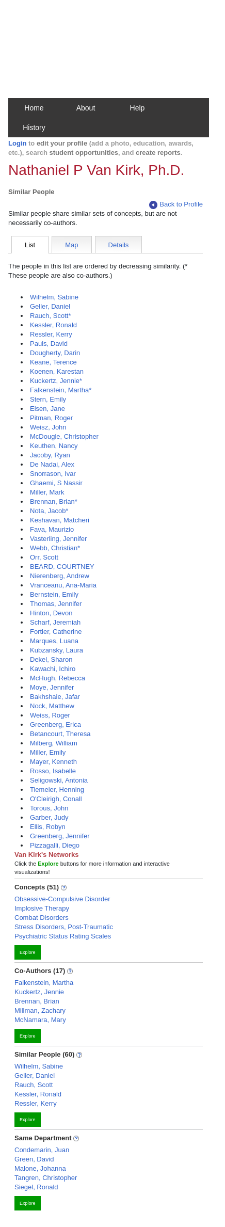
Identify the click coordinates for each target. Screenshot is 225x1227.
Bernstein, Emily (54, 594)
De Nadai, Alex (52, 464)
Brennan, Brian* (53, 501)
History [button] (34, 127)
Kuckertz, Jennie (39, 992)
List (30, 245)
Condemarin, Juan (41, 1150)
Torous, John (49, 808)
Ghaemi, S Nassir (56, 483)
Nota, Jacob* (49, 511)
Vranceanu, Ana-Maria (63, 585)
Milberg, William (53, 743)
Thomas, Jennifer (56, 604)
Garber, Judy (49, 817)
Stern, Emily (48, 399)
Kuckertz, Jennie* (56, 381)
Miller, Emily (48, 752)
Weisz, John (48, 427)
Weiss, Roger (50, 715)
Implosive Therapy (41, 908)
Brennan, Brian (36, 1001)
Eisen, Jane (47, 408)
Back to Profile (176, 204)
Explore (28, 952)
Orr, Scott (44, 557)
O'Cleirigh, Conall (56, 799)
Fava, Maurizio (52, 529)
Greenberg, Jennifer (60, 836)
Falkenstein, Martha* (60, 390)
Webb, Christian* (55, 548)
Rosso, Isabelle (53, 771)
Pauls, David (49, 343)
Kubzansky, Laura (56, 650)
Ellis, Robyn (48, 827)
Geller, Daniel (50, 306)
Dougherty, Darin (55, 353)
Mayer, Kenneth (53, 762)
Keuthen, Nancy (54, 446)
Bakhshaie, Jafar (55, 696)
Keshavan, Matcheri (59, 520)
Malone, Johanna (40, 1168)
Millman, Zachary (40, 1010)
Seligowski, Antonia (59, 780)
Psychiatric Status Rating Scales (62, 936)
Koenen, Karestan (57, 371)
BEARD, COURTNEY (62, 566)
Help (137, 108)
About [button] (85, 108)
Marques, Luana (54, 641)
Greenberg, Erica (55, 724)
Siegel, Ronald (36, 1187)
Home (33, 108)
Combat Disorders (41, 917)
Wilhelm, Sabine (54, 297)
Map (71, 245)
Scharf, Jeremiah (55, 622)
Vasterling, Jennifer (58, 539)
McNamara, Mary (40, 1020)
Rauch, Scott (33, 1085)
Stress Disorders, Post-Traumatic (63, 927)
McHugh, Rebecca (57, 678)
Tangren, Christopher (45, 1178)
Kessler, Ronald (53, 325)
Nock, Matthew (52, 706)
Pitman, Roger (51, 418)
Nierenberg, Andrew (59, 576)
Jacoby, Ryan (50, 455)
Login (17, 143)
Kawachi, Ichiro (52, 669)
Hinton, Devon (51, 613)
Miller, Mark (47, 492)
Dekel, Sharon (51, 659)
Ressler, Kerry (51, 334)
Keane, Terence (53, 362)
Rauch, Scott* (50, 316)
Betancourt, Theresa (60, 734)
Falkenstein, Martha (43, 982)
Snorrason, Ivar (53, 473)
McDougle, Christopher (64, 436)
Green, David (34, 1159)
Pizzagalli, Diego (54, 845)
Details (118, 245)
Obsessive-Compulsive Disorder (62, 899)
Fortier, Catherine (56, 631)
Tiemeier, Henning (57, 789)
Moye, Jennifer (52, 687)
